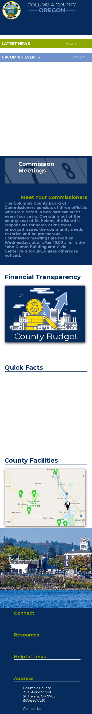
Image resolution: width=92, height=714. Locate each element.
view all (72, 44)
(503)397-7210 (34, 700)
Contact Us (32, 709)
